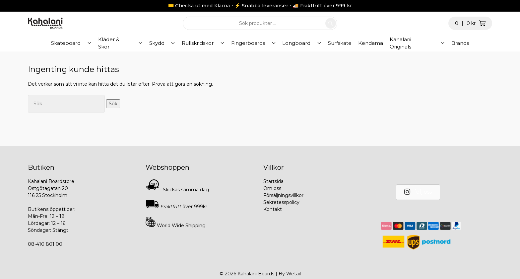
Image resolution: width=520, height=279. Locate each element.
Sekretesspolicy (281, 202)
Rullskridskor (201, 43)
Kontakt (272, 209)
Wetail (293, 274)
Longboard (288, 43)
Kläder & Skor (129, 43)
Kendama (356, 43)
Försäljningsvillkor (283, 195)
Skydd (165, 43)
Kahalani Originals (397, 43)
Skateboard (86, 43)
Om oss (272, 188)
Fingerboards (245, 43)
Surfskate (325, 43)
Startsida (273, 181)
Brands (440, 43)
